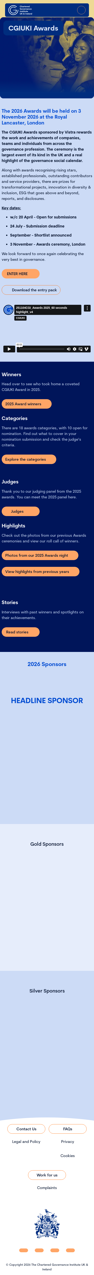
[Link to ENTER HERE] (21, 273)
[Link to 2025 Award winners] (27, 404)
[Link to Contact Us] (26, 1129)
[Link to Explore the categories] (29, 459)
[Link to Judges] (21, 511)
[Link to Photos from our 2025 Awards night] (40, 555)
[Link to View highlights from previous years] (40, 571)
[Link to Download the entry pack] (31, 290)
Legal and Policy (26, 1141)
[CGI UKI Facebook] (39, 1250)
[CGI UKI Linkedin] (23, 1250)
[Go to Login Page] (69, 10)
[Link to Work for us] (47, 1175)
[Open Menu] (81, 10)
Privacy (67, 1141)
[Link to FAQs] (68, 1129)
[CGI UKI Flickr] (70, 1250)
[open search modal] (58, 10)
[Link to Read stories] (21, 632)
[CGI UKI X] (54, 1250)
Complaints (47, 1187)
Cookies (67, 1155)
